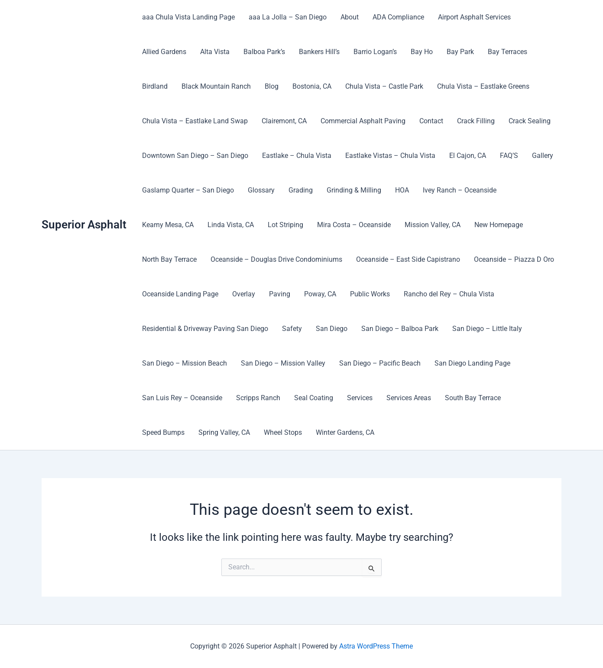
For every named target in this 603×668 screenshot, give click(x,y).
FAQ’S (509, 155)
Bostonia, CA (311, 86)
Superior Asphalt (84, 224)
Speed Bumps (163, 432)
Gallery (542, 155)
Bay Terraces (507, 52)
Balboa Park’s (264, 52)
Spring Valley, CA (224, 432)
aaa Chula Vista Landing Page (188, 17)
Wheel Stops (283, 432)
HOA (402, 190)
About (349, 17)
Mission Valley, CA (432, 225)
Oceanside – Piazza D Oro (514, 259)
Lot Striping (285, 225)
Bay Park (460, 52)
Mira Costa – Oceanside (354, 225)
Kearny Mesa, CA (168, 225)
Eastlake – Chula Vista (296, 155)
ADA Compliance (398, 17)
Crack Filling (476, 121)
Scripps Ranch (258, 398)
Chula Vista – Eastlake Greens (483, 86)
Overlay (243, 294)
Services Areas (408, 398)
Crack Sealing (530, 121)
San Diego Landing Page (472, 363)
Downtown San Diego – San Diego (195, 155)
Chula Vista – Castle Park (384, 86)
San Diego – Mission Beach (184, 363)
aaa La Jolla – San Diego (288, 17)
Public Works (370, 294)
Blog (272, 86)
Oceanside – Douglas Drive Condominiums (276, 259)
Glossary (261, 190)
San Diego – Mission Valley (283, 363)
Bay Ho (422, 52)
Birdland (155, 86)
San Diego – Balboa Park (399, 328)
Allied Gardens (164, 52)
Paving (279, 294)
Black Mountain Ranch (216, 86)
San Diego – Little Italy (487, 328)
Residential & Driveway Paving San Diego (205, 328)
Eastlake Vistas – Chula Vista (390, 155)
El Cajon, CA (467, 155)
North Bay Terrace (169, 259)
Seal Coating (313, 398)
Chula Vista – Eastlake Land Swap (195, 121)
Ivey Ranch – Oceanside (459, 190)
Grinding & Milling (354, 190)
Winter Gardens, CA (345, 432)
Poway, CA (320, 294)
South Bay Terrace (473, 398)
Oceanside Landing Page (180, 294)
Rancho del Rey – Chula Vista (449, 294)
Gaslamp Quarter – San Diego (188, 190)
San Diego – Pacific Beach (380, 363)
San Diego (331, 328)
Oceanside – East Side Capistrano (408, 259)
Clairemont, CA (284, 121)
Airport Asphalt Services (474, 17)
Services (360, 398)
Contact (431, 121)
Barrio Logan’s (375, 52)
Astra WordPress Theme (376, 646)
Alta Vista (215, 52)
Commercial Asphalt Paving (363, 121)
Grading (301, 190)
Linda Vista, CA (230, 225)
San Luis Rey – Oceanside (182, 398)
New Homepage (498, 225)
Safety (292, 328)
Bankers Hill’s (319, 52)
